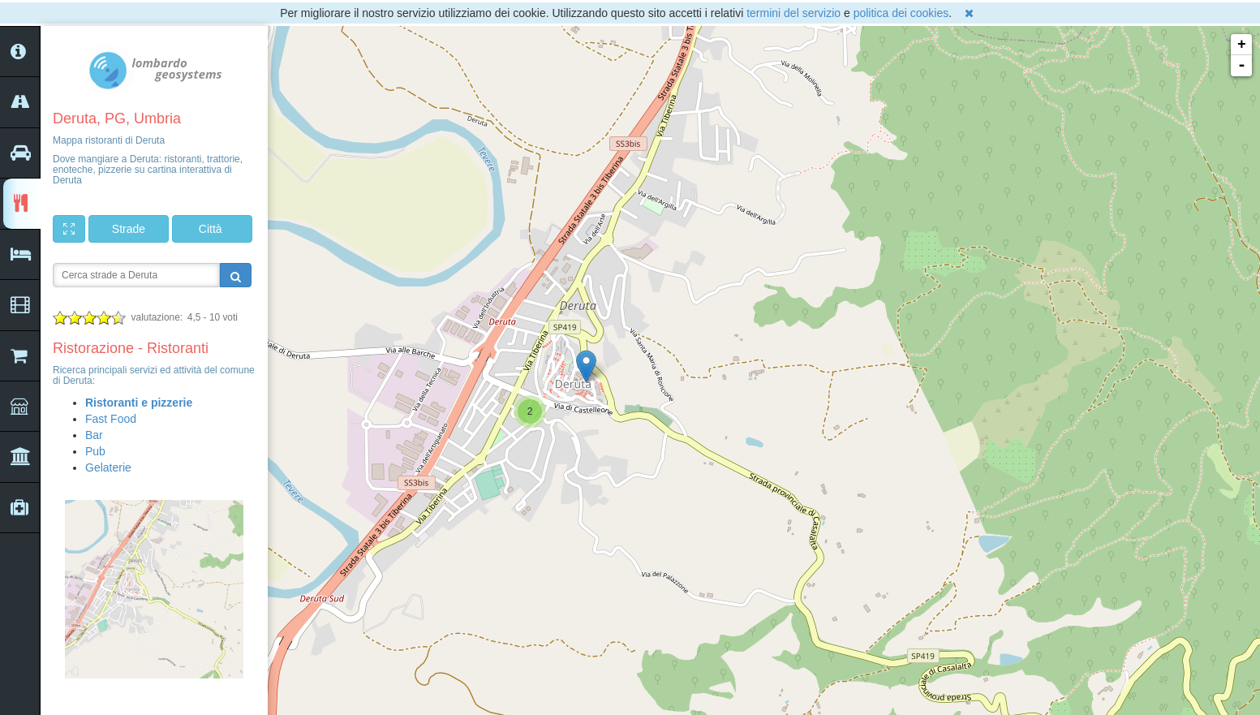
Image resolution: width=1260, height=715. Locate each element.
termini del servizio (793, 12)
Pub (95, 451)
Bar (94, 435)
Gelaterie (108, 467)
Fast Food (110, 418)
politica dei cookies (901, 12)
